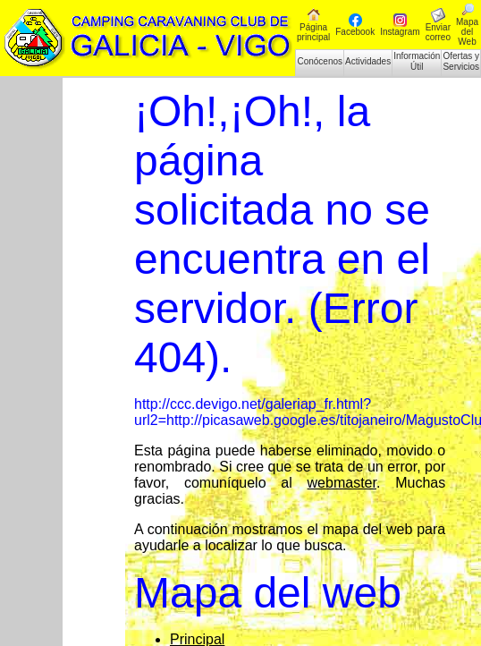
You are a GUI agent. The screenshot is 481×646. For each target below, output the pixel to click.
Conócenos (319, 61)
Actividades (368, 61)
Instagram (399, 25)
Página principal (313, 25)
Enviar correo (438, 25)
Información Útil (416, 61)
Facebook (355, 25)
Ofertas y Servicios (461, 61)
